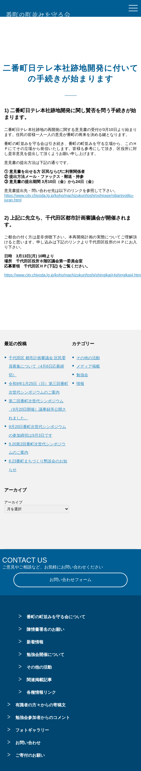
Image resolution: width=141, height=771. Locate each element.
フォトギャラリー (32, 730)
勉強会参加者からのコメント (42, 717)
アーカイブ (13, 502)
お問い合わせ (28, 742)
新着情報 (35, 642)
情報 (80, 383)
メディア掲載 (88, 366)
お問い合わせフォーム (70, 579)
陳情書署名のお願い (45, 629)
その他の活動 (88, 358)
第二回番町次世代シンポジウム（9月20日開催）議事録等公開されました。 (37, 409)
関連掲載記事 (39, 679)
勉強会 (82, 375)
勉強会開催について (45, 654)
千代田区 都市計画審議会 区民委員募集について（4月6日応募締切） (37, 366)
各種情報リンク (41, 692)
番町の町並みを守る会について (56, 616)
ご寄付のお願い (30, 755)
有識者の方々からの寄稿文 (40, 704)
